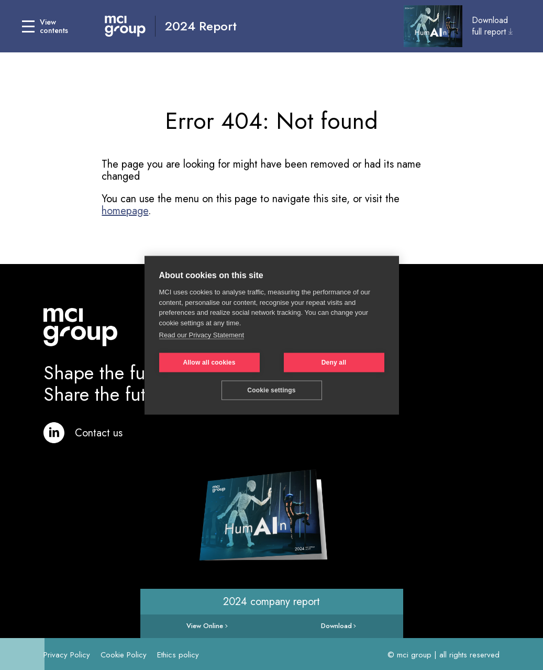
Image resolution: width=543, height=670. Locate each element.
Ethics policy (178, 655)
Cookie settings (271, 390)
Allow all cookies (209, 362)
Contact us (99, 433)
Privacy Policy (66, 655)
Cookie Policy (124, 655)
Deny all (334, 362)
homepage (125, 210)
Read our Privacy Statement (202, 335)
